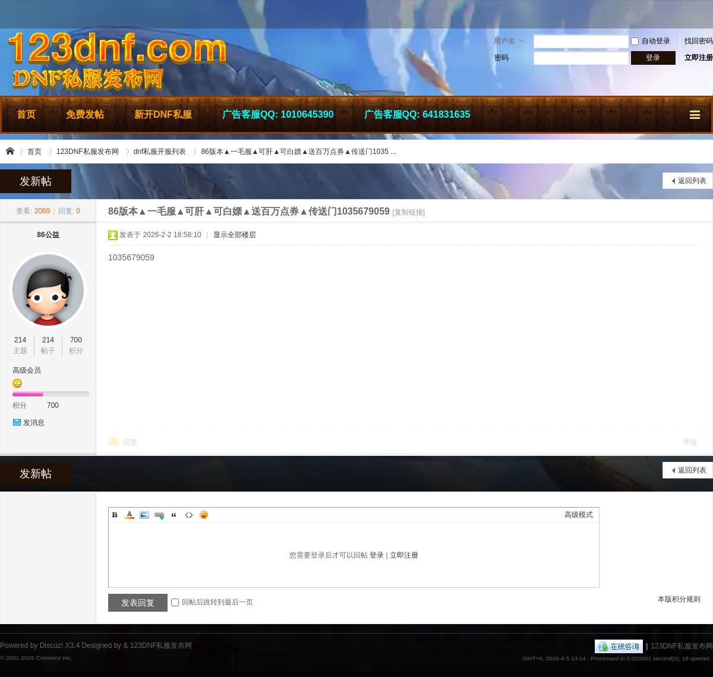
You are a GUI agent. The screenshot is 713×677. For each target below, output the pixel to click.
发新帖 (36, 181)
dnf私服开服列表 (160, 151)
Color (129, 515)
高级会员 (26, 370)
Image (144, 515)
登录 (377, 555)
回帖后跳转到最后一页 (212, 602)
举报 (690, 442)
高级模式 (578, 515)
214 (20, 340)
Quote (174, 515)
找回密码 (698, 41)
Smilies (204, 515)
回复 (130, 442)
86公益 (48, 235)
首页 (26, 114)
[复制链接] (408, 212)
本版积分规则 (679, 599)
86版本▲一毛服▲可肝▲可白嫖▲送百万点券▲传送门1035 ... (298, 151)
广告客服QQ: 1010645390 (278, 114)
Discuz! (51, 645)
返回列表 (692, 181)
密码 (501, 57)
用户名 (504, 41)
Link (159, 515)
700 (76, 340)
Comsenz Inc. (54, 657)
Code (189, 515)
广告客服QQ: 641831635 (417, 114)
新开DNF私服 (163, 114)
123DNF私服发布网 (10, 151)
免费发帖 (85, 114)
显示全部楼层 (234, 235)
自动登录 (650, 41)
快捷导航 (696, 113)
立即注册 (698, 57)
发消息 (34, 422)
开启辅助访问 (710, 14)
